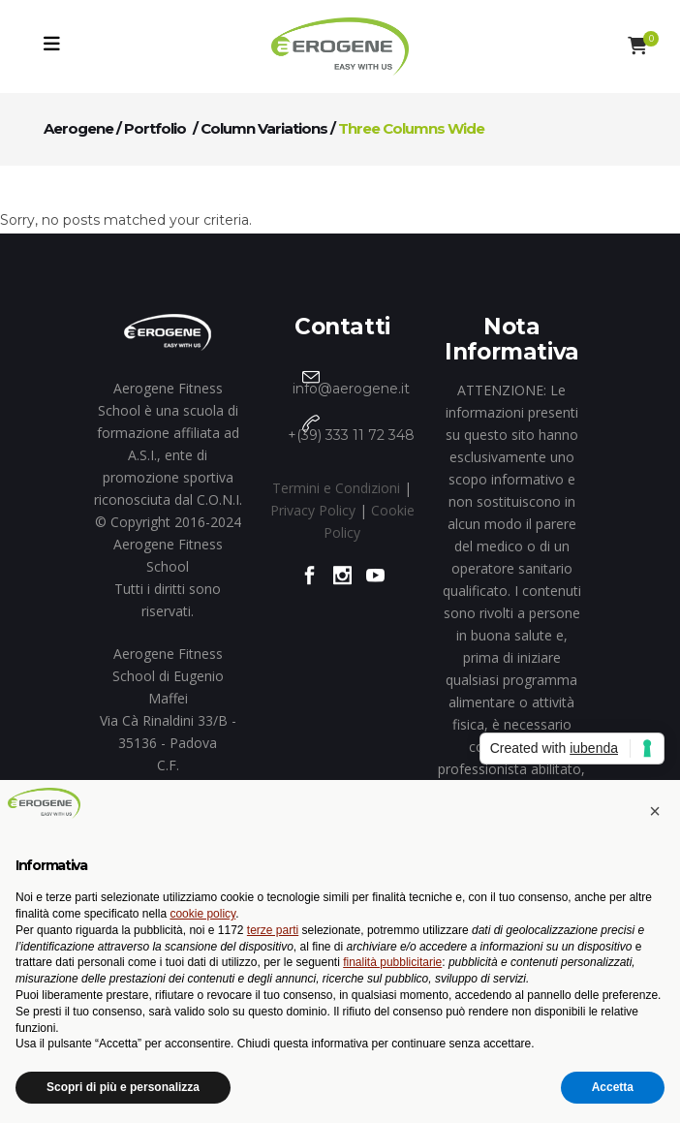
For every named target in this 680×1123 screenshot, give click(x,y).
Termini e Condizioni (336, 488)
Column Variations (264, 128)
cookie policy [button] (202, 913)
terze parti (272, 930)
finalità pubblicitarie (392, 962)
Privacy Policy (312, 510)
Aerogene (78, 128)
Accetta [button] (613, 1087)
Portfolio (155, 128)
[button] (654, 811)
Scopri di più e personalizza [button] (123, 1087)
